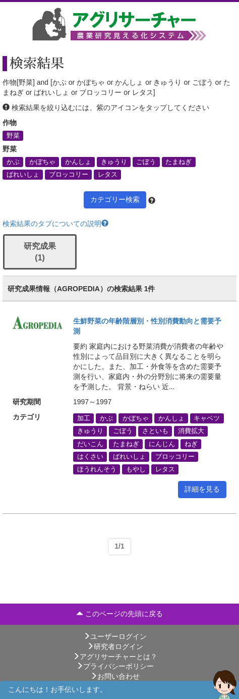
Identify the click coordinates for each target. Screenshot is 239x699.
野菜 (13, 135)
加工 (83, 418)
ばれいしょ (23, 174)
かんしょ (78, 161)
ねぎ (191, 443)
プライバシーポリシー (115, 666)
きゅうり (114, 161)
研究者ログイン (115, 646)
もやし (136, 468)
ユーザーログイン (115, 636)
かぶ (13, 161)
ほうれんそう (96, 468)
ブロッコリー (68, 174)
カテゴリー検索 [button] (115, 199)
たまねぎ (178, 161)
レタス (107, 174)
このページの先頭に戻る (119, 614)
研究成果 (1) (40, 252)
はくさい (90, 456)
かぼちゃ (42, 161)
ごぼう (146, 161)
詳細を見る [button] (202, 489)
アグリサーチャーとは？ (115, 657)
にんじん (162, 443)
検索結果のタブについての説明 (55, 224)
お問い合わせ (115, 676)
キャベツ (207, 418)
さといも (155, 431)
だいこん (90, 443)
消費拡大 (191, 431)
